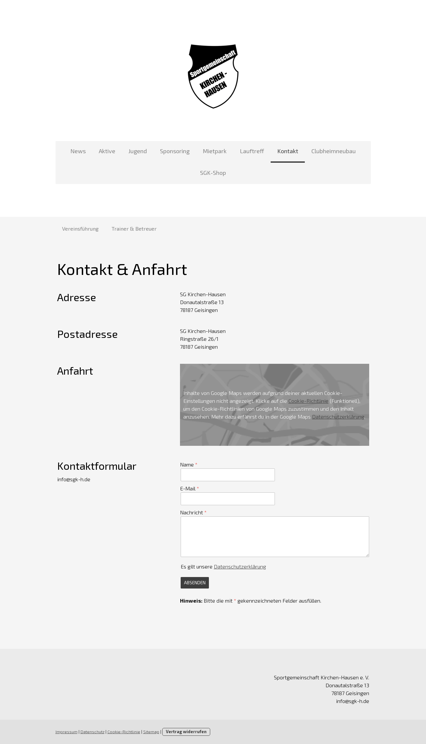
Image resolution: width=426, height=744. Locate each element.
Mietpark (215, 151)
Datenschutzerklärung (338, 416)
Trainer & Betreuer (134, 228)
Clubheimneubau (333, 151)
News (78, 151)
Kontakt (287, 151)
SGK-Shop (213, 172)
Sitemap (151, 731)
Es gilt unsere (223, 566)
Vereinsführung (80, 228)
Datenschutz (92, 731)
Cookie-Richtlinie (308, 401)
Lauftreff (252, 151)
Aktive (107, 151)
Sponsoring (175, 151)
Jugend (137, 151)
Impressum (67, 731)
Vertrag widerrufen (186, 731)
